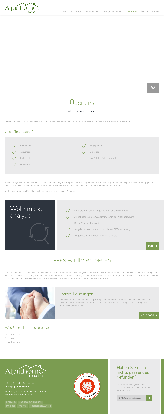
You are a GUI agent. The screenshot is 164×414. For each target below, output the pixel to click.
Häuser (63, 11)
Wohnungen (76, 11)
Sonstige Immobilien (111, 11)
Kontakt (155, 11)
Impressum (11, 402)
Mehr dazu (147, 315)
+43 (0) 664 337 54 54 (19, 383)
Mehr (151, 246)
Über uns (132, 11)
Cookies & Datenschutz (30, 402)
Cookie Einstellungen (40, 406)
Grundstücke (92, 11)
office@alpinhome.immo (17, 386)
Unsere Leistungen (76, 294)
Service (144, 11)
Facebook (10, 406)
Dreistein (22, 406)
